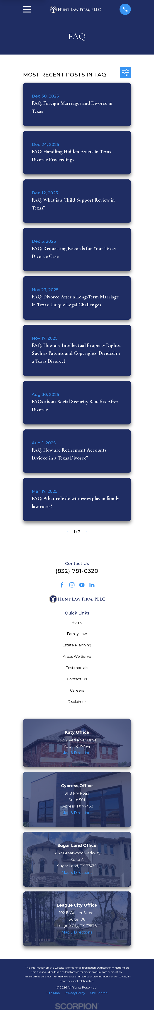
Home (77, 622)
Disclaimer (77, 702)
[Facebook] (61, 584)
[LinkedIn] (91, 584)
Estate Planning (76, 645)
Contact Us (77, 679)
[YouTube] (81, 584)
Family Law (77, 634)
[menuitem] (53, 993)
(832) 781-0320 (77, 571)
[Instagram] (71, 584)
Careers (77, 690)
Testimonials (77, 668)
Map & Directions (77, 753)
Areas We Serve (77, 656)
